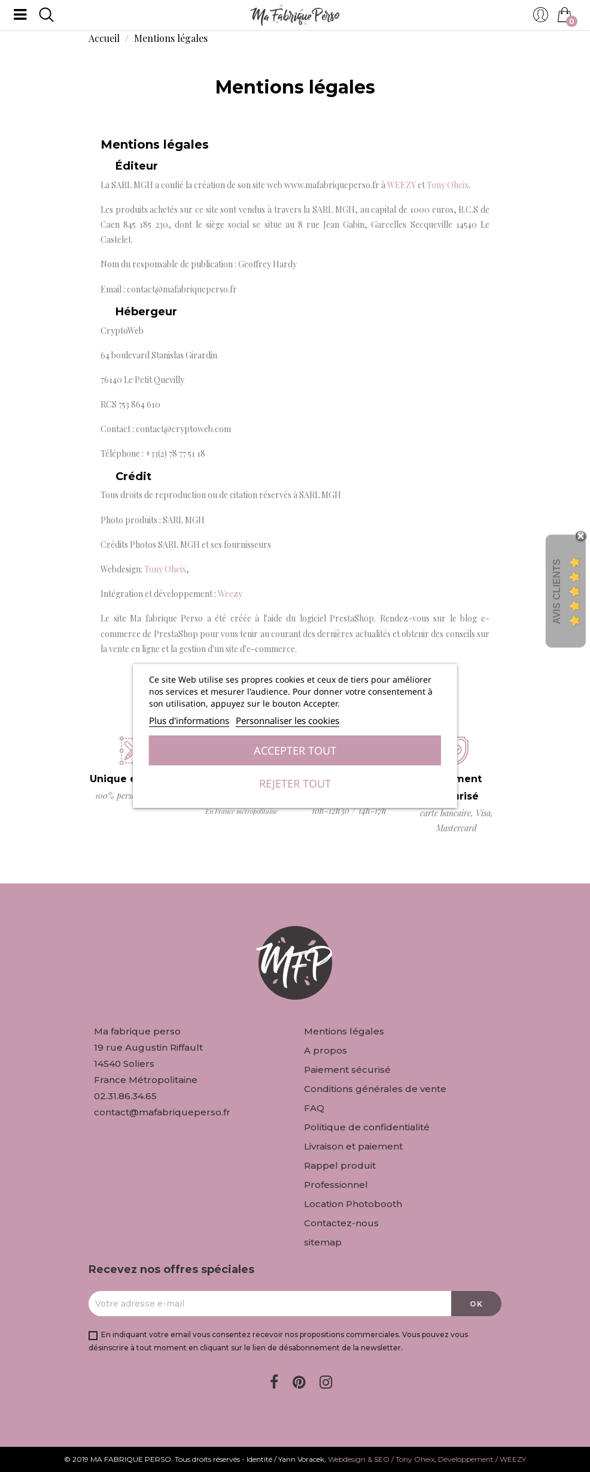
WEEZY (401, 185)
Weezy (230, 593)
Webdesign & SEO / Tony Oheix (381, 1459)
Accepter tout (295, 750)
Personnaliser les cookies (287, 720)
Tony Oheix (448, 185)
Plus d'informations (189, 720)
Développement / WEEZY (482, 1459)
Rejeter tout (295, 783)
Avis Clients (557, 591)
